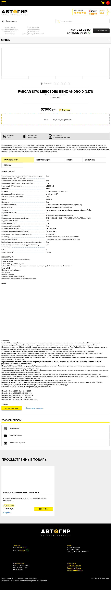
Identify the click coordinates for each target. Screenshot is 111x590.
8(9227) (77, 33)
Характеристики (11, 160)
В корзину (43, 509)
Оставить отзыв (11, 408)
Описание (90, 160)
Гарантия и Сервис (74, 568)
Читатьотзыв (102, 12)
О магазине (71, 563)
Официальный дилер (75, 570)
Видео (69, 160)
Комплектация (43, 160)
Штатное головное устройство (55, 95)
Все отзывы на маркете (34, 408)
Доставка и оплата (74, 566)
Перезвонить (101, 30)
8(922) (80, 30)
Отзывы (7, 165)
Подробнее (7, 513)
